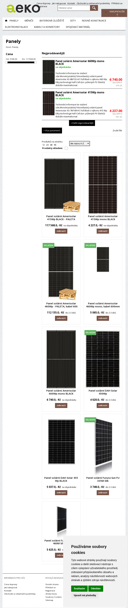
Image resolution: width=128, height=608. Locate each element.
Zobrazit (61, 231)
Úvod (8, 47)
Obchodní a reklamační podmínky (93, 3)
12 (43, 145)
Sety (73, 21)
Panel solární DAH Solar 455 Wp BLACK (61, 480)
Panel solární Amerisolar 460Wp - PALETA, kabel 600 (61, 305)
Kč (117, 14)
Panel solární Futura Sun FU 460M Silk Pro (61, 542)
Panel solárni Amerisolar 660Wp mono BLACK (80, 63)
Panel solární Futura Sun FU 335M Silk (103, 480)
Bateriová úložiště (52, 21)
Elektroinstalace (16, 27)
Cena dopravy (43, 3)
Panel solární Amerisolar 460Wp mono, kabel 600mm (103, 305)
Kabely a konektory (47, 27)
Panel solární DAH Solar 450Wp (103, 393)
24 (47, 145)
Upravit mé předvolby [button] (85, 595)
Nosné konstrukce (94, 21)
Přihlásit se (117, 3)
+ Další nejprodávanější (82, 123)
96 (55, 145)
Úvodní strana (52, 584)
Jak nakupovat (59, 3)
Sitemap (49, 600)
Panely (14, 21)
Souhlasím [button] (79, 588)
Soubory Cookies (54, 597)
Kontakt (71, 3)
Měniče (28, 21)
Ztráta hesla (51, 594)
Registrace (42, 6)
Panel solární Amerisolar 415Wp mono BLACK (80, 94)
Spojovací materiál (78, 27)
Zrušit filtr (117, 130)
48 (51, 145)
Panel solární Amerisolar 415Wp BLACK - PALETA (61, 218)
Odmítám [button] (96, 588)
